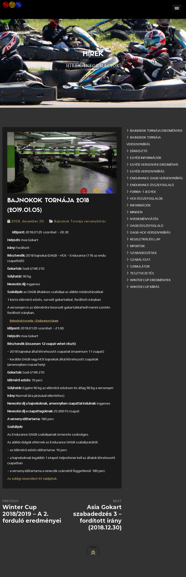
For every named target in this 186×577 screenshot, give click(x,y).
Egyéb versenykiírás (147, 171)
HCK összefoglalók (146, 198)
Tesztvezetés (142, 273)
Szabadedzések (143, 253)
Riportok (137, 246)
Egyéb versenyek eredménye (154, 164)
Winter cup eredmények (150, 280)
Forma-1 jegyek (143, 192)
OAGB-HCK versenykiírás (150, 232)
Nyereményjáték (144, 219)
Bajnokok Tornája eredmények (156, 130)
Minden (136, 212)
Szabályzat (140, 259)
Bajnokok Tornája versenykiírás (80, 221)
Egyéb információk (145, 158)
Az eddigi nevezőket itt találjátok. (32, 478)
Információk (140, 205)
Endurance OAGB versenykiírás (156, 178)
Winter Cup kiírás (144, 287)
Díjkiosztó (138, 151)
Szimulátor (140, 266)
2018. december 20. (28, 221)
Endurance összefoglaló (152, 185)
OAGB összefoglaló (146, 226)
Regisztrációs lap (145, 239)
